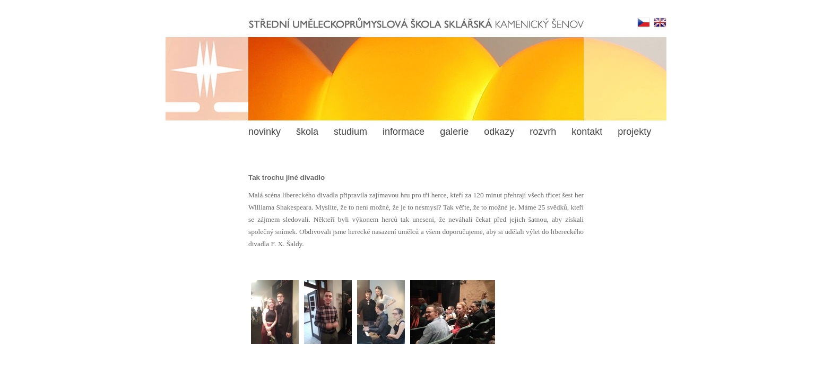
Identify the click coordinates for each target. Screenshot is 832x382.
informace (403, 131)
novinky (264, 131)
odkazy (499, 131)
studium (350, 131)
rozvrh (543, 131)
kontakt (586, 131)
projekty (634, 131)
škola (307, 131)
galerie (454, 131)
